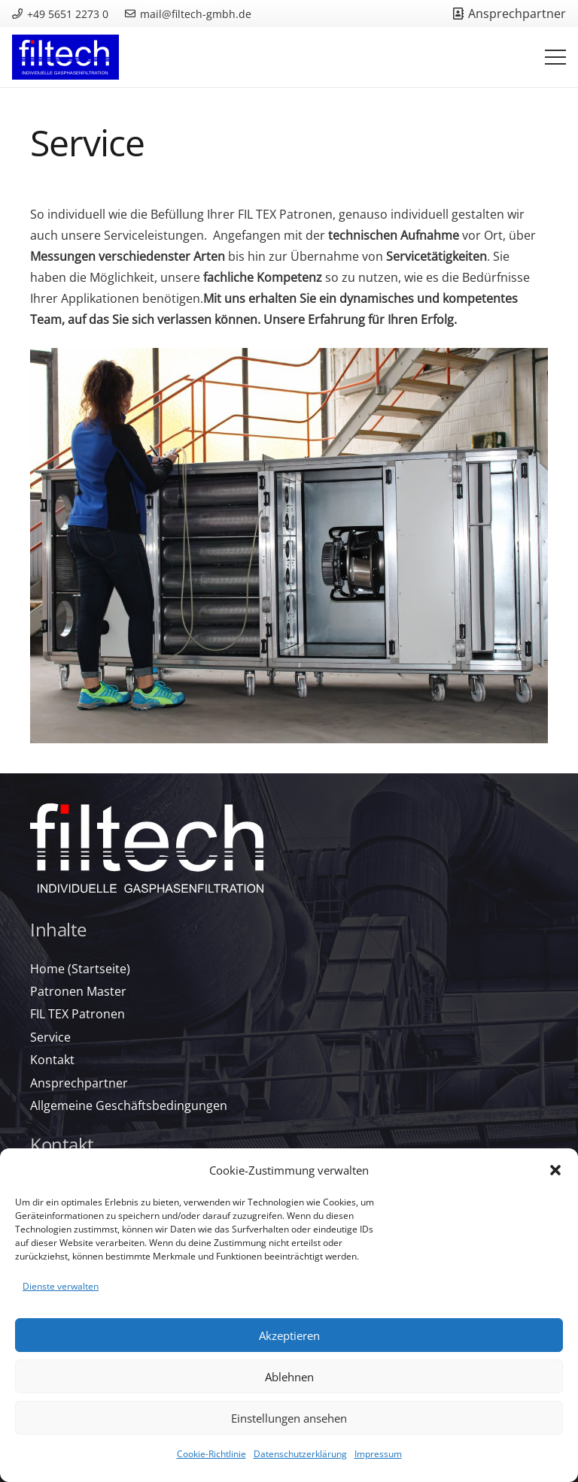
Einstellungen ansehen (289, 1418)
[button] (555, 1170)
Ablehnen (289, 1376)
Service (50, 1037)
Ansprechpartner (79, 1083)
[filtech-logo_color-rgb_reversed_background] (65, 57)
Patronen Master (78, 991)
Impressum (378, 1453)
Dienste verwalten (61, 1286)
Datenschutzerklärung (300, 1453)
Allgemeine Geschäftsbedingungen (128, 1105)
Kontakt (52, 1059)
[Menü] (555, 57)
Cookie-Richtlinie (211, 1453)
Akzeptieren (289, 1335)
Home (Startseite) (80, 968)
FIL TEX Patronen (77, 1014)
